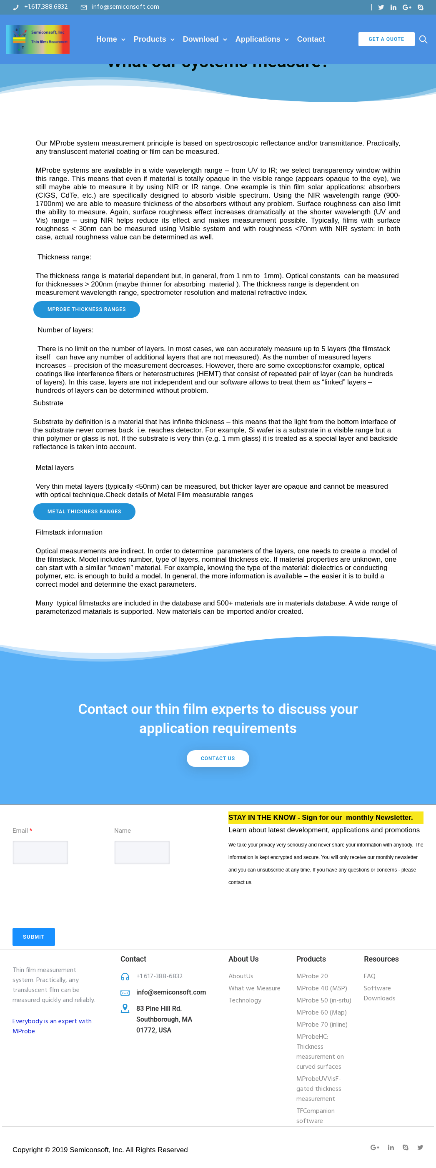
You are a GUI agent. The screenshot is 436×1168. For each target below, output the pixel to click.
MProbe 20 (312, 976)
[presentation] (76, 908)
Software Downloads (380, 993)
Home (106, 39)
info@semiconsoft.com (125, 7)
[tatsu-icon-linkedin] (393, 7)
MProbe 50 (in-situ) (323, 1000)
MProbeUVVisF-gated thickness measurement (318, 1089)
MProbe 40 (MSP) (321, 988)
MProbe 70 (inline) (322, 1025)
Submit (34, 937)
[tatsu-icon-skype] (420, 7)
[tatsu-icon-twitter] (381, 7)
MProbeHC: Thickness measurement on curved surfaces (320, 1052)
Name (122, 830)
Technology (244, 1000)
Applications (258, 39)
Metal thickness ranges (84, 512)
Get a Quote (386, 39)
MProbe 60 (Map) (321, 1012)
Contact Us (218, 758)
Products (150, 39)
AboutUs (240, 976)
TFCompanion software (315, 1116)
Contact (311, 39)
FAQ (370, 976)
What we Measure (254, 988)
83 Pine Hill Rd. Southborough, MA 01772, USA (164, 1019)
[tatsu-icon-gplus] (407, 7)
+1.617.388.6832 (46, 7)
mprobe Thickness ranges (87, 309)
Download (201, 39)
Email (22, 830)
